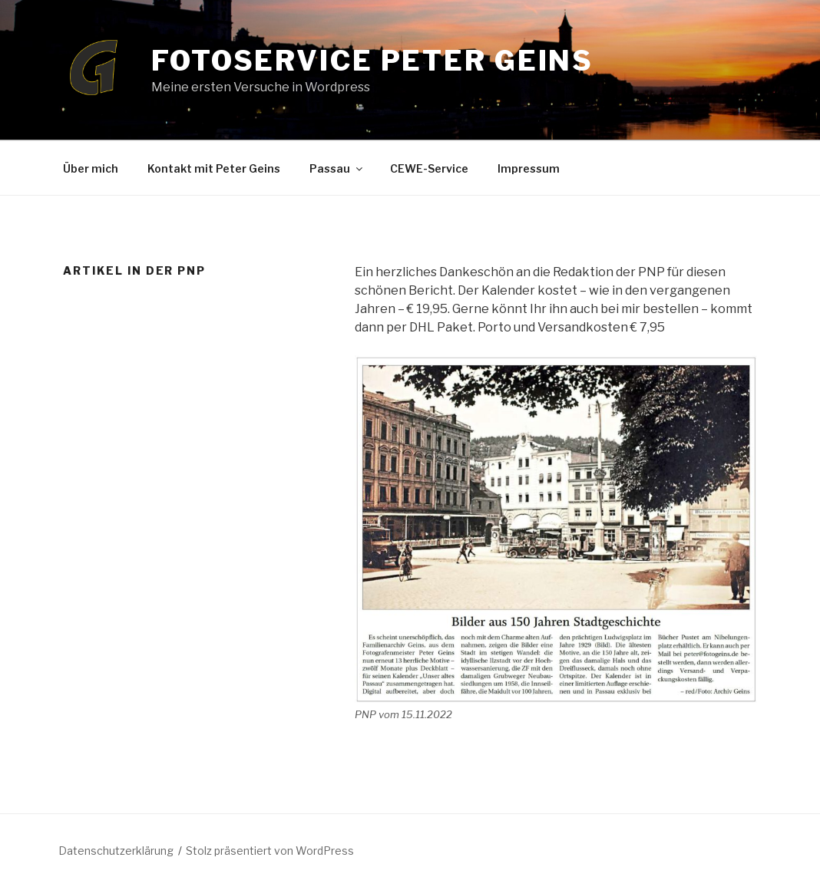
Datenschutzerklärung (116, 850)
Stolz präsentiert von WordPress (270, 850)
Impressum (529, 168)
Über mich (90, 168)
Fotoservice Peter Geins (372, 60)
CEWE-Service (429, 168)
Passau (337, 168)
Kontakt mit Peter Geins (213, 168)
